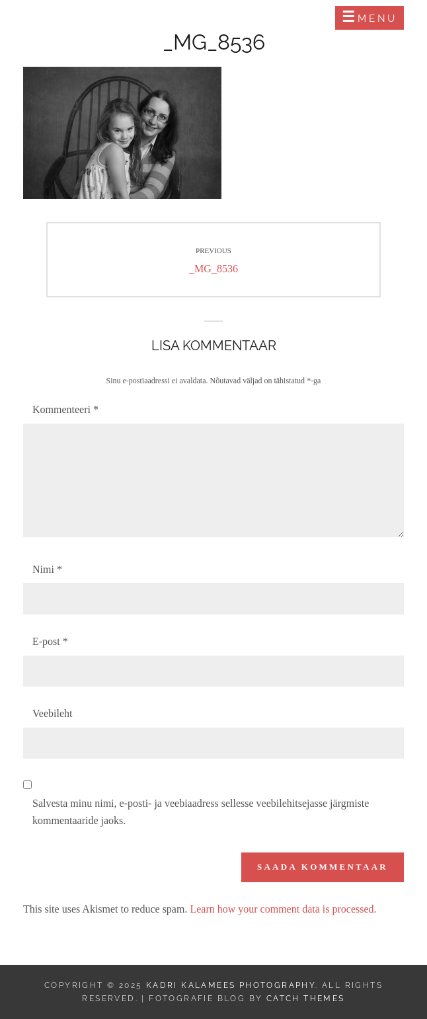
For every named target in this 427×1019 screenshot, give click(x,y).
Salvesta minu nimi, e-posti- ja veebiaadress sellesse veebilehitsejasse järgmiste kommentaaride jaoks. (200, 812)
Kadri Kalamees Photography (136, 17)
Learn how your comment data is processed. (283, 909)
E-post (50, 641)
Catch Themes (305, 998)
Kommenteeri (65, 409)
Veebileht (52, 713)
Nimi (47, 569)
